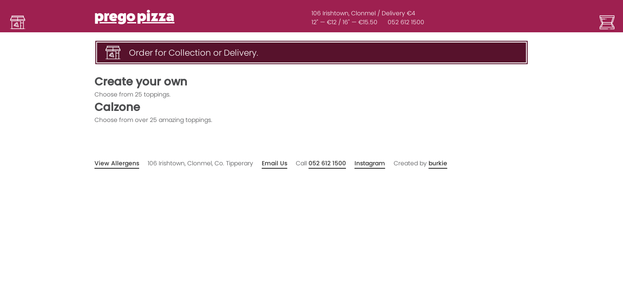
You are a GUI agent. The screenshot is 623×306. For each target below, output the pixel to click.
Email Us (274, 163)
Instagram (369, 163)
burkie (438, 163)
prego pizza (134, 16)
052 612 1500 (406, 22)
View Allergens (116, 163)
